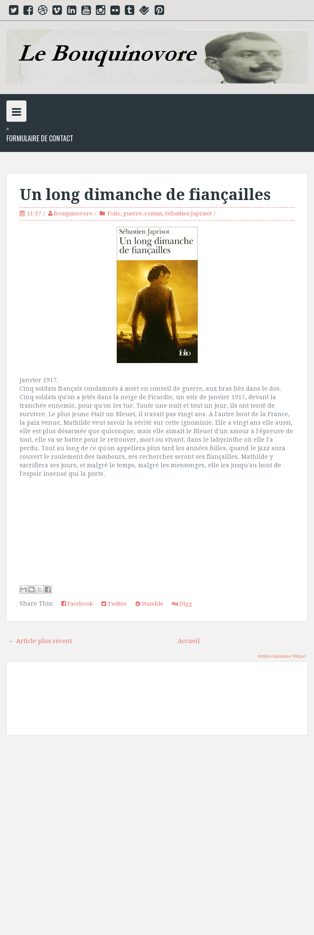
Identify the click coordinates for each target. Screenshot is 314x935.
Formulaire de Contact (39, 138)
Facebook (77, 603)
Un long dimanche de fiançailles (145, 195)
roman (153, 213)
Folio (114, 213)
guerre (132, 213)
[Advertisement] (157, 838)
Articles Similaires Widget (281, 656)
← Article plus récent (40, 641)
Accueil (189, 641)
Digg (182, 603)
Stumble (149, 603)
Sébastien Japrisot (188, 213)
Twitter (114, 603)
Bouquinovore (73, 213)
